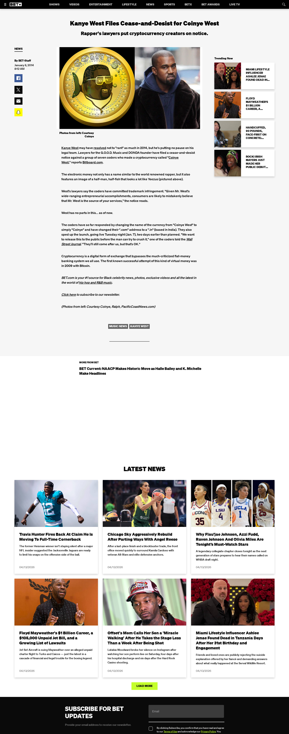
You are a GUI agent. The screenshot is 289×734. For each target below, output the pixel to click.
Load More (144, 686)
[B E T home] (16, 6)
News (18, 49)
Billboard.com (92, 162)
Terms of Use (170, 731)
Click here (68, 295)
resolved (100, 148)
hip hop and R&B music (95, 282)
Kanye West (69, 148)
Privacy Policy (208, 731)
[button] (18, 78)
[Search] (283, 4)
